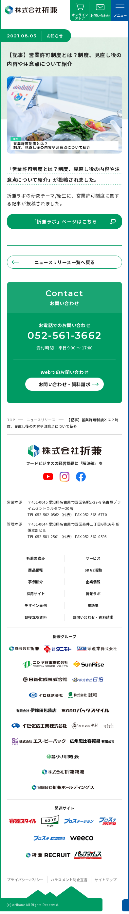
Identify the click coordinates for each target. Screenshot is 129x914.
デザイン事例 (36, 605)
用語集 (93, 605)
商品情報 (35, 569)
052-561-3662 (64, 336)
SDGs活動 (93, 569)
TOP (11, 419)
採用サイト (36, 593)
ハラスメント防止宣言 (69, 879)
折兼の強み (36, 558)
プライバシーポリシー (25, 879)
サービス (93, 558)
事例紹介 (35, 581)
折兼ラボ (93, 593)
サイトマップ (106, 879)
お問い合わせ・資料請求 (64, 384)
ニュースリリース (41, 419)
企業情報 (93, 581)
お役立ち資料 (36, 617)
